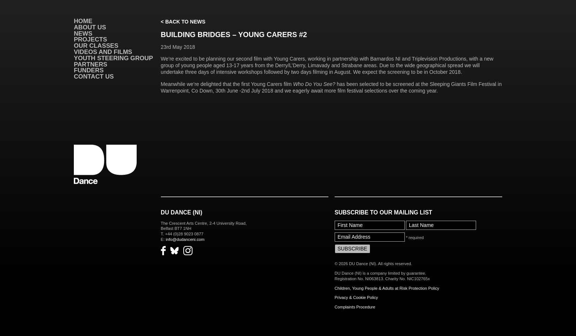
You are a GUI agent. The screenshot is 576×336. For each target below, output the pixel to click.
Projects (90, 39)
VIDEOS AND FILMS (103, 51)
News (83, 33)
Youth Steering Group (113, 58)
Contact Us (94, 76)
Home (83, 21)
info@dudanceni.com (185, 239)
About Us (90, 27)
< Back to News (183, 22)
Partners (90, 64)
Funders (89, 70)
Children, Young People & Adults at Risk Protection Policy (387, 288)
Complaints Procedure (355, 307)
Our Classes (96, 45)
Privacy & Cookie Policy (356, 297)
